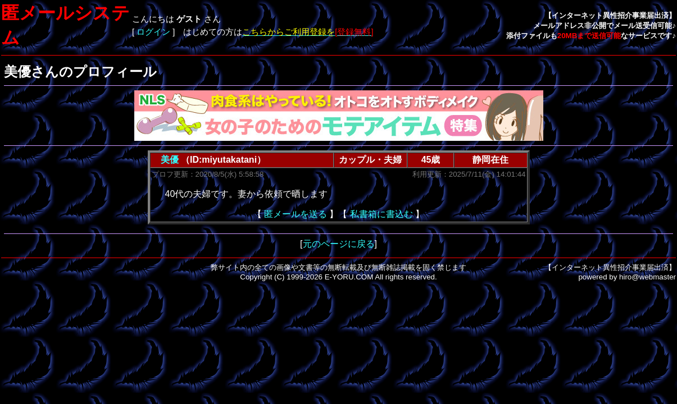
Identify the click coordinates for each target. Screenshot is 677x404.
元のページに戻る (339, 244)
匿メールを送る (295, 214)
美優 (170, 159)
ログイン (153, 31)
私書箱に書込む (381, 214)
